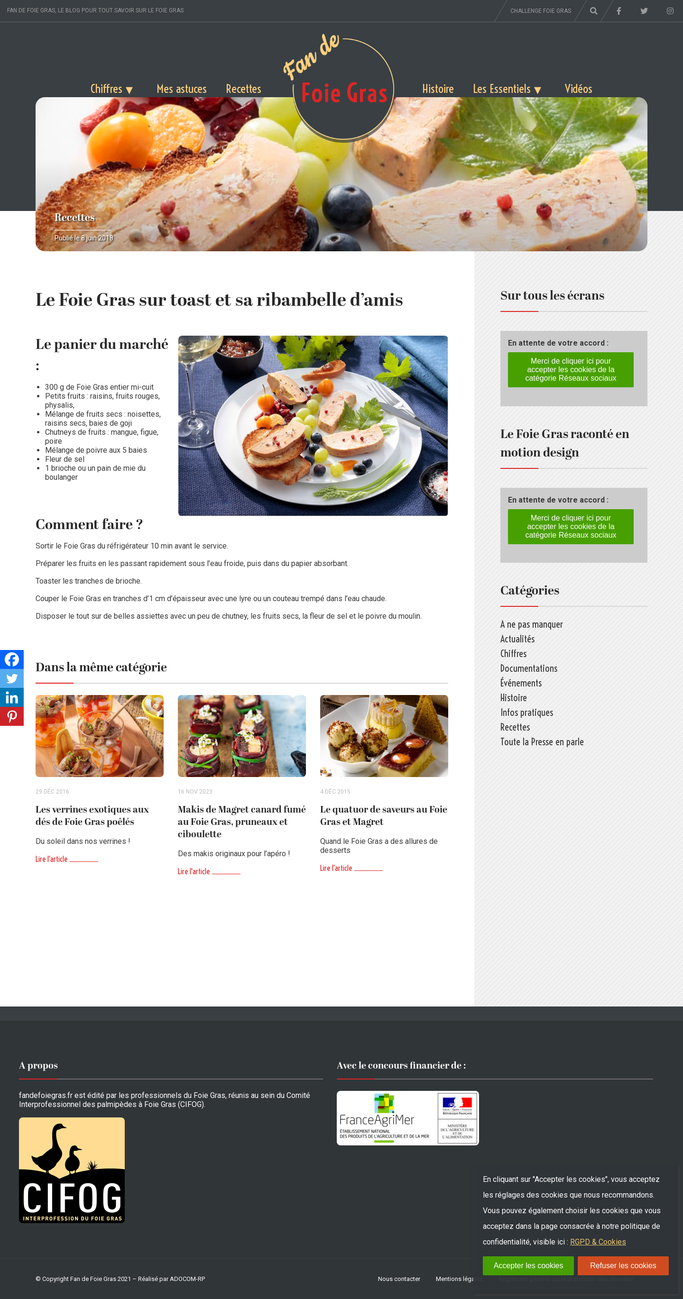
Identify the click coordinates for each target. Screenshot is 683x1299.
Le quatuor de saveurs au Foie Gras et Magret (383, 816)
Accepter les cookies (528, 1266)
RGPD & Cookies (598, 1241)
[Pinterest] (12, 716)
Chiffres (106, 88)
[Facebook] (12, 659)
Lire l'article (51, 859)
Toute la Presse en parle (542, 742)
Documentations (528, 668)
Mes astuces (182, 88)
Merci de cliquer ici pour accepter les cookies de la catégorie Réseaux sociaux (570, 369)
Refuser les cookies (623, 1266)
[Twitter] (12, 678)
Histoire (438, 88)
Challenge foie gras (540, 11)
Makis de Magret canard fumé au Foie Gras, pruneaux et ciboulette (242, 822)
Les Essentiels (502, 88)
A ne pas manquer (531, 624)
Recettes (243, 88)
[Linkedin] (12, 697)
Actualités (517, 639)
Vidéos (578, 88)
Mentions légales (459, 1278)
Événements (521, 683)
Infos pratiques (526, 712)
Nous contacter (399, 1278)
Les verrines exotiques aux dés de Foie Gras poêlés (92, 816)
